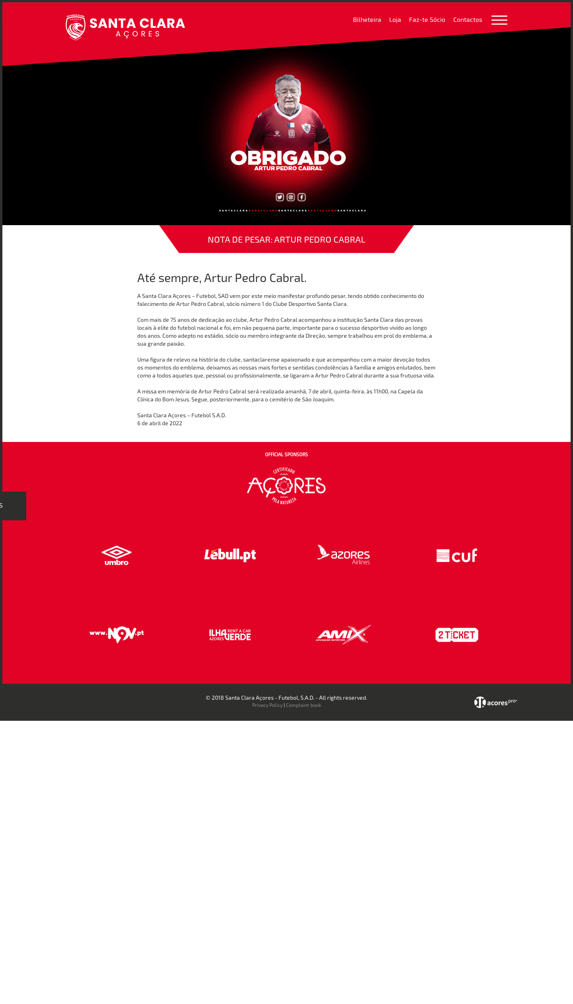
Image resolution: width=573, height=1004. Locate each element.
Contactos (467, 19)
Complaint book (303, 705)
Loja (395, 19)
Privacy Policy (267, 705)
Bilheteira (367, 19)
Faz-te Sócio (427, 19)
